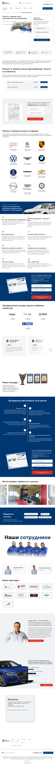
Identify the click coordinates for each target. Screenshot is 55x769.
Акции (30, 8)
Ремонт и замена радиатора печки (15, 82)
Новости (25, 8)
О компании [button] (5, 8)
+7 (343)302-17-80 (47, 4)
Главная (4, 12)
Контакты (4, 9)
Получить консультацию (42, 39)
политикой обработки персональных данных (41, 37)
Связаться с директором (36, 640)
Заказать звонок (48, 8)
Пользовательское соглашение (16, 745)
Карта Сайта (23, 742)
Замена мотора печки (12, 87)
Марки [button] (11, 8)
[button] (50, 349)
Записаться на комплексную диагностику (41, 297)
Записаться (44, 82)
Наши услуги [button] (18, 8)
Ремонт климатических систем (13, 12)
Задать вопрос (46, 685)
